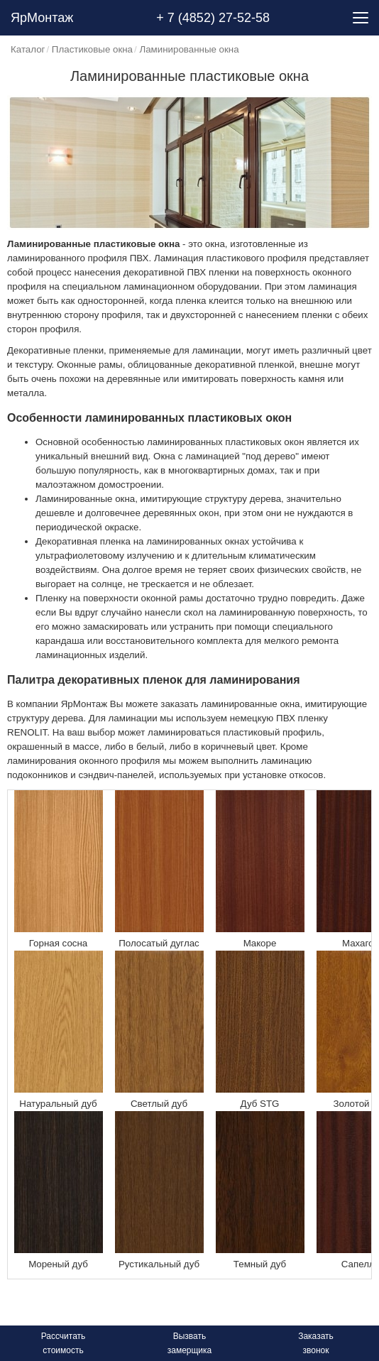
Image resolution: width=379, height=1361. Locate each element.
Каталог (28, 49)
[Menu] (360, 18)
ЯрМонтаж (42, 18)
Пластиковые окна (92, 49)
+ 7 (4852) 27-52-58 (213, 18)
